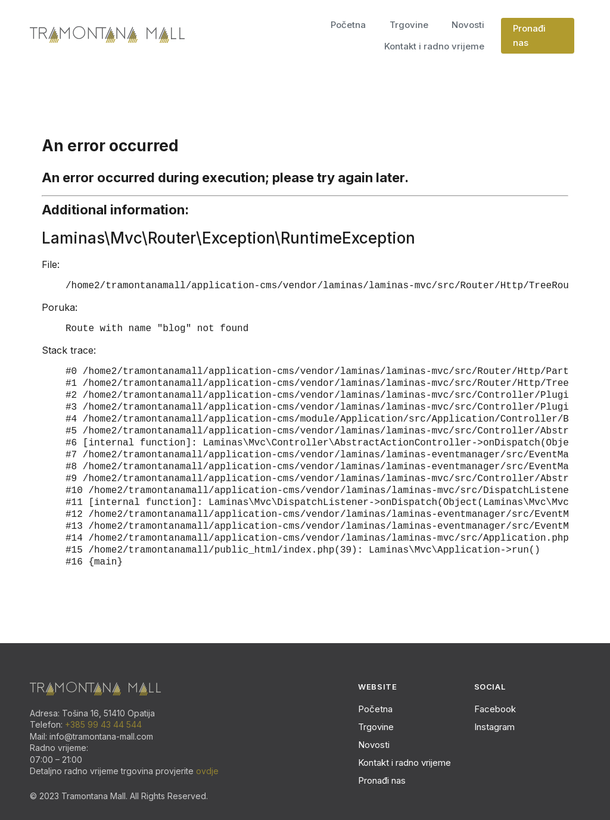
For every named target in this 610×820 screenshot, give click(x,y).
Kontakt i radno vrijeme (434, 46)
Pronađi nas (529, 35)
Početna (348, 24)
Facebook (495, 709)
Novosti (468, 24)
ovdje (207, 771)
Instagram (494, 726)
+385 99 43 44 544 (103, 724)
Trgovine (409, 24)
